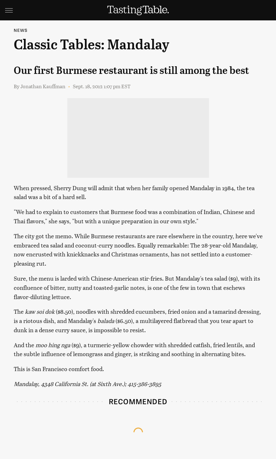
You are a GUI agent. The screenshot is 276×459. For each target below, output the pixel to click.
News (21, 30)
